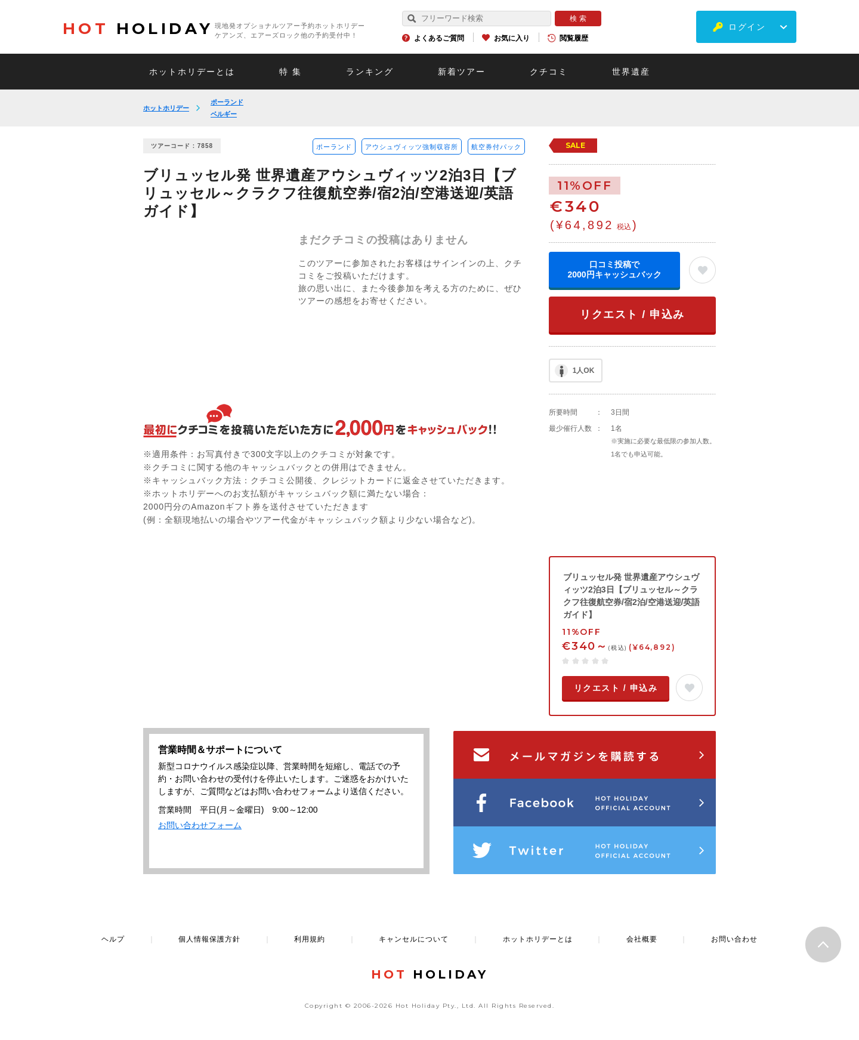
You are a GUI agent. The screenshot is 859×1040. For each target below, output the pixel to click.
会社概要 (641, 939)
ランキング (370, 71)
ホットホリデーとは (192, 71)
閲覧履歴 (574, 38)
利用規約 (309, 939)
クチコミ (549, 71)
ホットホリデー (166, 108)
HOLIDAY (138, 28)
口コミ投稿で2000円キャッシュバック (614, 269)
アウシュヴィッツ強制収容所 (411, 146)
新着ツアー (462, 71)
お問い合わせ (734, 939)
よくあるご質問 (439, 38)
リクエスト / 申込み (632, 314)
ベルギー (224, 114)
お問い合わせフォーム (200, 825)
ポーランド (227, 102)
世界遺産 (631, 71)
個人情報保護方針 (209, 939)
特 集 (290, 71)
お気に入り (512, 38)
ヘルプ (113, 939)
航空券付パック (496, 146)
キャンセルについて (414, 939)
